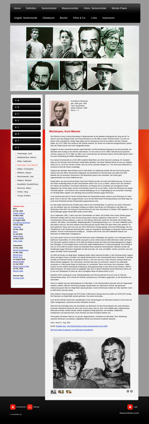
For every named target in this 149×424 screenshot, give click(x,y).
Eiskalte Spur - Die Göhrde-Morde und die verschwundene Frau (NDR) (82, 326)
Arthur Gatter (18, 241)
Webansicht (124, 413)
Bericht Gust (17, 257)
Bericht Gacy (18, 255)
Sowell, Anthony (19, 213)
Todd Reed (17, 227)
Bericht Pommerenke (21, 250)
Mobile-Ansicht (133, 413)
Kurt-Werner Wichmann (21, 223)
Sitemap (36, 407)
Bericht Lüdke (18, 271)
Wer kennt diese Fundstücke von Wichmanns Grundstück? (72, 330)
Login (135, 407)
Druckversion (21, 407)
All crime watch (18, 278)
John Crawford (18, 218)
